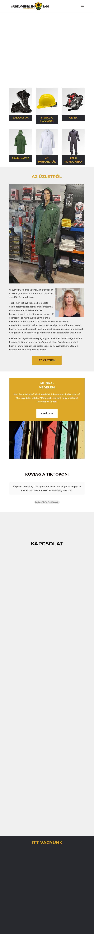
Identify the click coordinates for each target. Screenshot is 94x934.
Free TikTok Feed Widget (46, 496)
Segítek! (47, 413)
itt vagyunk (47, 360)
